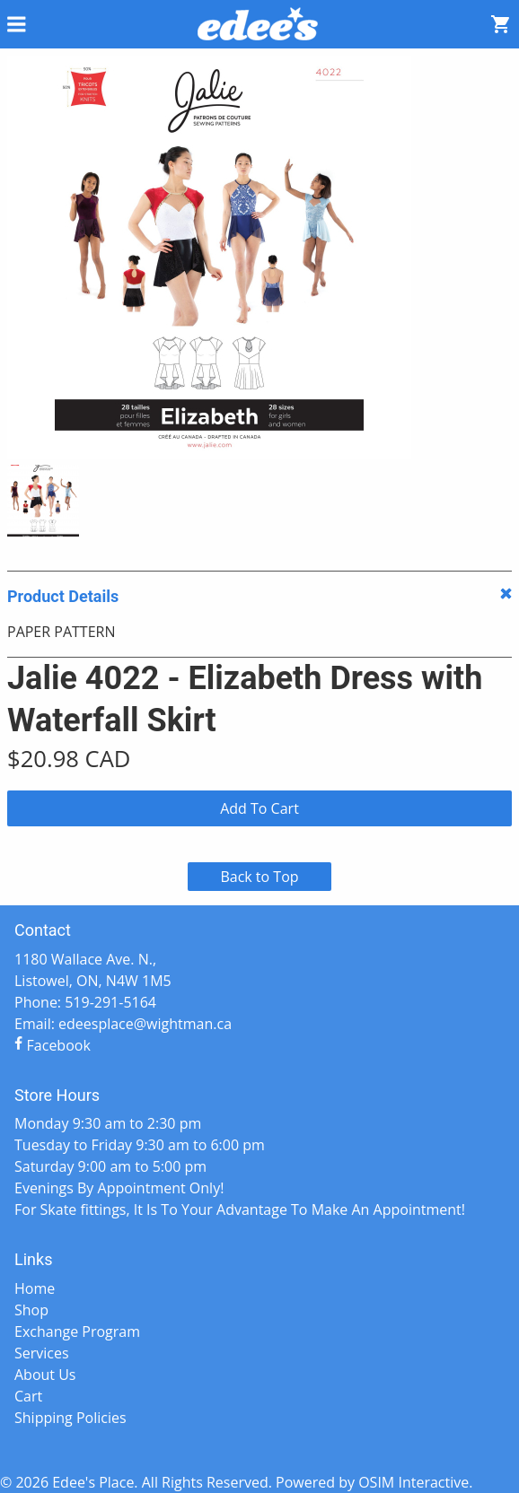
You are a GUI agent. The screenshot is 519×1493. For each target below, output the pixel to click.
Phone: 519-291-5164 (85, 1002)
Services (41, 1353)
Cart (28, 1396)
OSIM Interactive (413, 1482)
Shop (31, 1310)
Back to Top (259, 876)
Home (34, 1288)
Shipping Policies (70, 1418)
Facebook (52, 1045)
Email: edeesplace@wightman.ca (123, 1024)
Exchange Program (77, 1331)
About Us (45, 1374)
